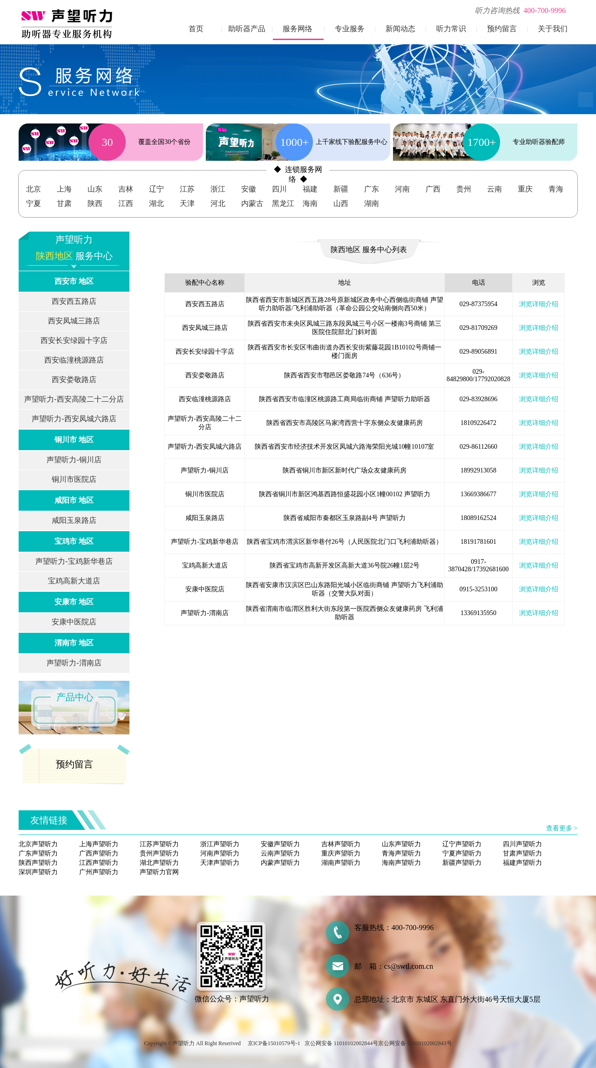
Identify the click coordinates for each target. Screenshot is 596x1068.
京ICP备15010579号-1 (274, 1043)
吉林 (125, 189)
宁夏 (33, 203)
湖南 (371, 203)
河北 (217, 203)
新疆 (340, 189)
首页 (196, 29)
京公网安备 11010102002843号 (415, 1043)
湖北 (156, 203)
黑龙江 (283, 203)
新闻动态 (400, 29)
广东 (371, 189)
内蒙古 (252, 203)
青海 (556, 189)
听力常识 (451, 29)
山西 (340, 203)
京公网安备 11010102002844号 (342, 1043)
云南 (494, 189)
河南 (402, 189)
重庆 (525, 189)
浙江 (217, 189)
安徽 (248, 189)
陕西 (95, 203)
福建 (310, 189)
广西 (433, 189)
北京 (33, 189)
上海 (64, 189)
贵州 (463, 189)
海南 (310, 203)
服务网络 (297, 29)
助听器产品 (246, 29)
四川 (279, 189)
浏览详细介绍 (538, 304)
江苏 (187, 189)
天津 (187, 203)
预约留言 (502, 29)
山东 (95, 189)
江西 (125, 203)
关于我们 (553, 29)
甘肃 (64, 203)
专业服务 (350, 29)
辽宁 (156, 189)
